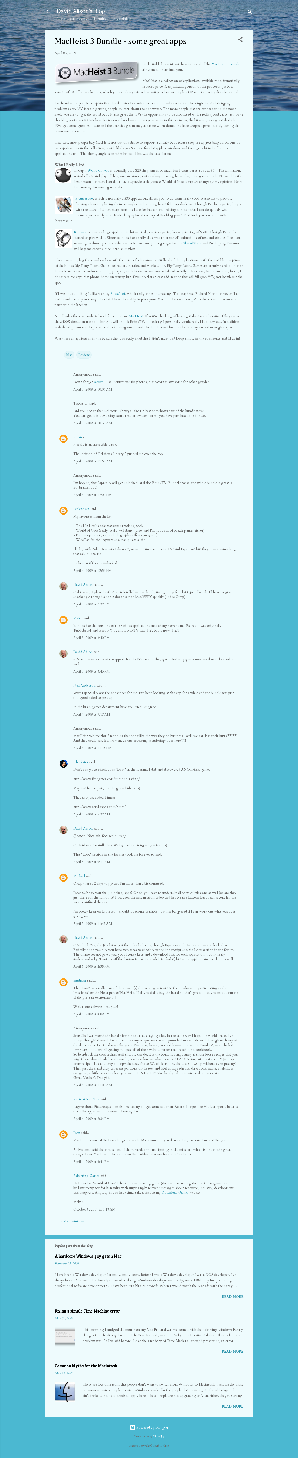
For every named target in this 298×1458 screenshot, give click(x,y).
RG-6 (77, 437)
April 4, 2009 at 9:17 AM (91, 714)
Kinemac (80, 232)
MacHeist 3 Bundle (225, 64)
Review (84, 355)
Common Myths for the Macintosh (86, 1366)
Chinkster (80, 762)
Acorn (99, 382)
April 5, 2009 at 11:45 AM (92, 923)
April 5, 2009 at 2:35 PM (91, 966)
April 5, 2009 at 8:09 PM (91, 1014)
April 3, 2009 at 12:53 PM (92, 570)
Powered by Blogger (149, 1427)
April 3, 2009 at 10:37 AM (92, 423)
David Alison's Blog (81, 11)
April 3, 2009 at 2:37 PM (91, 604)
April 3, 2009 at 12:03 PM (92, 495)
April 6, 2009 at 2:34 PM (91, 1118)
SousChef (118, 293)
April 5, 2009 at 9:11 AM (91, 862)
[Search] (250, 13)
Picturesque (84, 198)
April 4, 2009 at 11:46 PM (92, 748)
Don (76, 1132)
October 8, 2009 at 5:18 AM (94, 1209)
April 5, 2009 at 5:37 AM (91, 814)
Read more (232, 1296)
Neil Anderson (84, 685)
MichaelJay (158, 1436)
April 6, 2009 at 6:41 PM (91, 1161)
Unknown (81, 509)
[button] (240, 40)
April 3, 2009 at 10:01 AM (92, 389)
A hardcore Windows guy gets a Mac (88, 1256)
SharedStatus (192, 243)
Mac (69, 355)
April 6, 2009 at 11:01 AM (92, 1085)
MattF (77, 618)
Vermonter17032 (86, 1099)
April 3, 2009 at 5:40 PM (91, 637)
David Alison (83, 584)
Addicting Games (86, 1175)
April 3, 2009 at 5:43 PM (91, 671)
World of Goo (98, 170)
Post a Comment (72, 1221)
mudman (79, 980)
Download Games (175, 1192)
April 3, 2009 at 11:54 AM (92, 461)
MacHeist (136, 316)
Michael (79, 876)
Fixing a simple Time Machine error (87, 1311)
